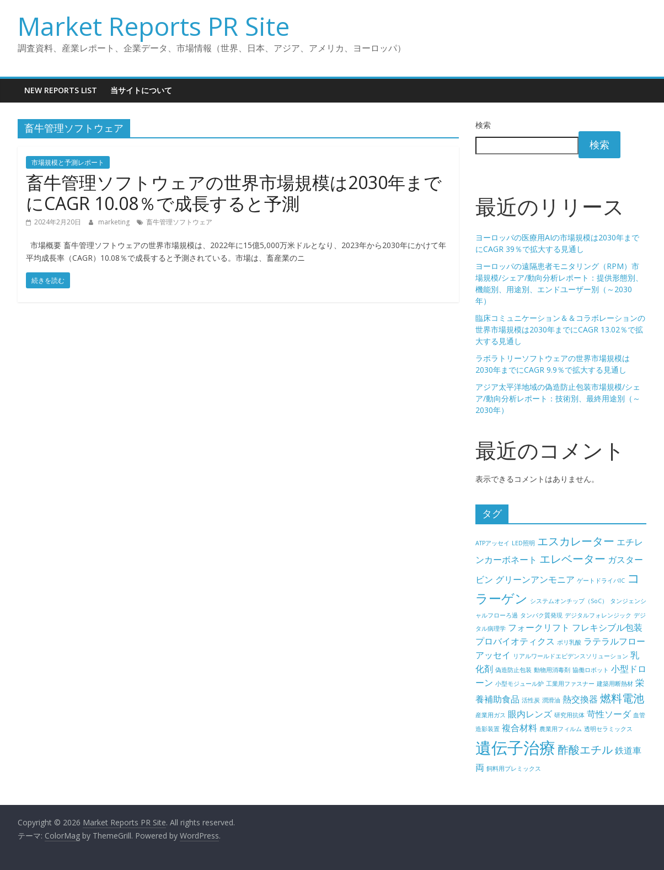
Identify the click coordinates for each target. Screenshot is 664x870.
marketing (114, 222)
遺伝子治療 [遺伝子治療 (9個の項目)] (515, 748)
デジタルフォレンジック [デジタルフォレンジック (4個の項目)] (598, 615)
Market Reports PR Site (154, 26)
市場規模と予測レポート (67, 162)
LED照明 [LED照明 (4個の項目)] (523, 543)
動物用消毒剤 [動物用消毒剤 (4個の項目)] (552, 670)
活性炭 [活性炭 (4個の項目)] (531, 700)
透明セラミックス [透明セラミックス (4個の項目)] (608, 729)
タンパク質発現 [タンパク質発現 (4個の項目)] (541, 615)
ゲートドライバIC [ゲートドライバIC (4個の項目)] (601, 580)
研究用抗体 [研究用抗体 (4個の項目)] (569, 715)
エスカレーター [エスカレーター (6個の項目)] (575, 541)
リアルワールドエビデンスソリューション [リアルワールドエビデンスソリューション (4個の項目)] (570, 656)
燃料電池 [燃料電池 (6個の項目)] (622, 698)
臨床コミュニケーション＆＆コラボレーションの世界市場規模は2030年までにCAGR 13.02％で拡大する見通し (560, 329)
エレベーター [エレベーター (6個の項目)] (572, 558)
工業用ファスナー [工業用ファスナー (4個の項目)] (570, 684)
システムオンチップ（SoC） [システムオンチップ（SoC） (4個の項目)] (569, 601)
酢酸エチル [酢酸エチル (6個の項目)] (585, 749)
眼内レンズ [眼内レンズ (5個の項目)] (530, 714)
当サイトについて (141, 90)
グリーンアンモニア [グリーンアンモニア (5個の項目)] (535, 579)
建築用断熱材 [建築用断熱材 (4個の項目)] (615, 684)
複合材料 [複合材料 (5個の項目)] (519, 728)
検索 (483, 125)
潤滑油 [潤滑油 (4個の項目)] (551, 700)
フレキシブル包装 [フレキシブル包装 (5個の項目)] (607, 627)
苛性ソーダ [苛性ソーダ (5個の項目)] (609, 714)
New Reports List (60, 90)
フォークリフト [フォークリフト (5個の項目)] (539, 627)
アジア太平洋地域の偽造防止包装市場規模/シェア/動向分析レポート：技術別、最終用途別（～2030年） (557, 398)
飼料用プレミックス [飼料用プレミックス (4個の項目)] (513, 768)
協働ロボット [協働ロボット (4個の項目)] (590, 670)
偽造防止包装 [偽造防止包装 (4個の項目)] (513, 670)
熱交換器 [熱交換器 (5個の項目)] (580, 699)
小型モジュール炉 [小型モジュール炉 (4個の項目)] (519, 684)
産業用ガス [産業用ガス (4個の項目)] (490, 715)
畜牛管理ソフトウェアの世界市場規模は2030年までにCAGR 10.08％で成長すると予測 (234, 192)
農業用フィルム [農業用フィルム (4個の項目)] (560, 729)
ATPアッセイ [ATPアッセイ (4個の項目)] (492, 543)
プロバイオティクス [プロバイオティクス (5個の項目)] (515, 641)
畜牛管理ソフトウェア (179, 222)
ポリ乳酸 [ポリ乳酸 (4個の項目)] (569, 642)
